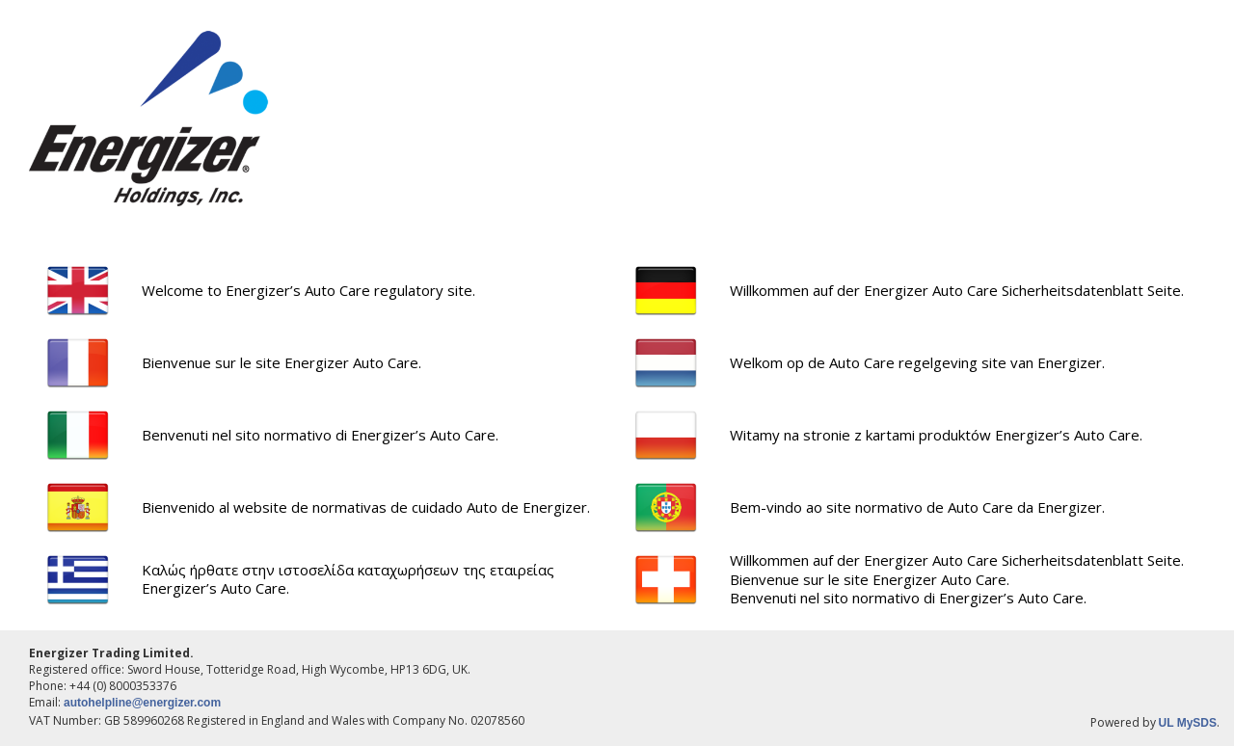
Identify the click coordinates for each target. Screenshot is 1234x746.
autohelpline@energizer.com (142, 702)
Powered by (1124, 722)
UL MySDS (1188, 723)
